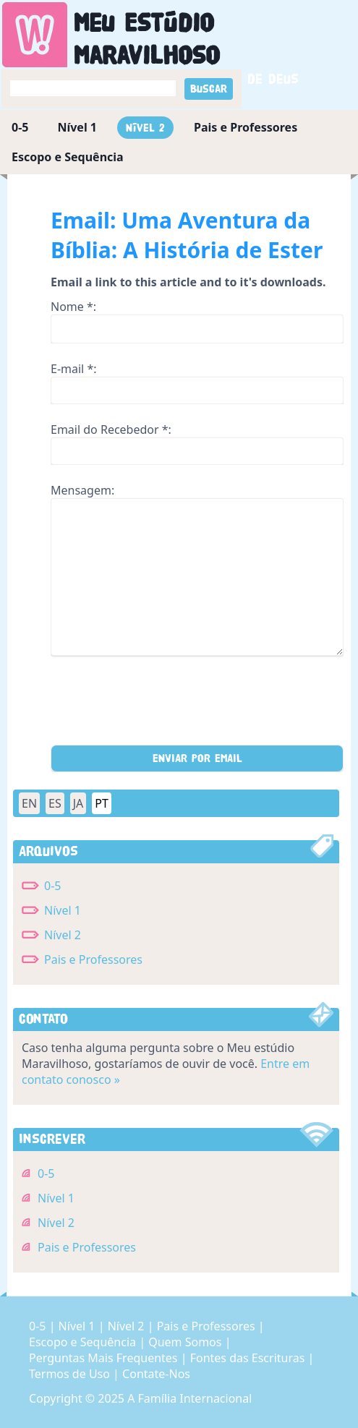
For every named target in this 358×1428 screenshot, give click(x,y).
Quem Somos (186, 1342)
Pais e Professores (245, 127)
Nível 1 (77, 127)
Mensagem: (82, 490)
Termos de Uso (71, 1374)
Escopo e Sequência (68, 157)
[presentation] (160, 705)
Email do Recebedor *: (111, 429)
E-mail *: (74, 369)
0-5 (20, 127)
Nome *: (73, 307)
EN (29, 803)
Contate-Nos (156, 1374)
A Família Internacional (189, 1398)
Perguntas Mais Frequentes (105, 1358)
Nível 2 (145, 127)
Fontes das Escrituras (249, 1358)
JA (78, 803)
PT (101, 803)
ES (54, 803)
